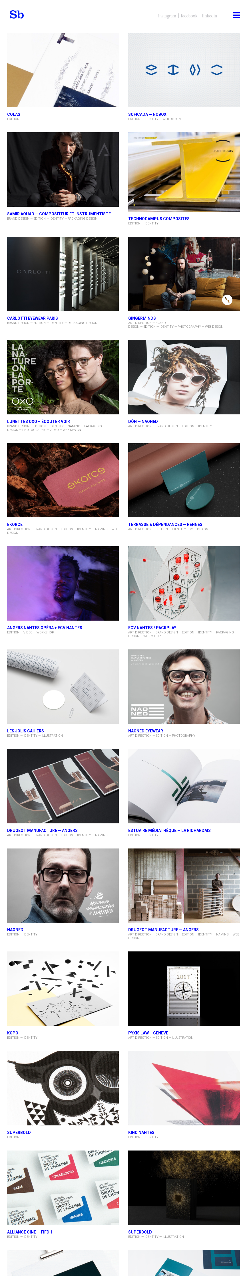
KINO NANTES (141, 1132)
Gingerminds (142, 318)
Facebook (189, 15)
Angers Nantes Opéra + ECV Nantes (44, 627)
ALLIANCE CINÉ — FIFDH (29, 1232)
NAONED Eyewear (145, 731)
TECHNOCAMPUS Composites (159, 218)
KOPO (12, 1033)
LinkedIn (209, 15)
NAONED (15, 929)
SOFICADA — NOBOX (147, 114)
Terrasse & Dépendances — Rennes (165, 524)
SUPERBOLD (19, 1132)
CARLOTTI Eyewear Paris (32, 318)
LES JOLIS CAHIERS (25, 731)
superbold (140, 1232)
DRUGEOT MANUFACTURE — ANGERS (42, 830)
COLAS (13, 114)
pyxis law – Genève (148, 1033)
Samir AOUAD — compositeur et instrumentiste (59, 214)
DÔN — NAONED (143, 421)
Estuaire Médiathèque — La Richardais (169, 830)
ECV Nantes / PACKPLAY (152, 627)
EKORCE (15, 524)
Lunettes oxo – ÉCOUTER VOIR (38, 421)
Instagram (167, 15)
